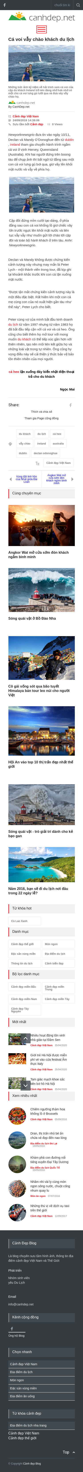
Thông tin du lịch (22, 963)
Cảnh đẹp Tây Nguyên (20, 1010)
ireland (15, 144)
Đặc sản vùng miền (23, 953)
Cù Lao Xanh (19, 921)
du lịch (13, 324)
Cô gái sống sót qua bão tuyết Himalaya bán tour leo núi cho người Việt (39, 690)
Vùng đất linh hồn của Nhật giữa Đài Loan (26, 479)
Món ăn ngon (38, 1196)
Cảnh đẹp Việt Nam (26, 116)
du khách (24, 339)
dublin (69, 140)
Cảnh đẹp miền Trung (54, 988)
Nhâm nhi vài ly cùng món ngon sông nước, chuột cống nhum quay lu (50, 1186)
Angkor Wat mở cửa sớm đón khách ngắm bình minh (56, 479)
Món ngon (51, 944)
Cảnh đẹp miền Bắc (23, 986)
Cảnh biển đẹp (54, 963)
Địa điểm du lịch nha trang (28, 1425)
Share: (13, 405)
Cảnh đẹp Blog (32, 1463)
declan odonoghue (46, 453)
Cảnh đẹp (36, 124)
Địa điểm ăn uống (22, 1396)
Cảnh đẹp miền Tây (57, 999)
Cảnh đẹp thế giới (22, 944)
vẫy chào (25, 443)
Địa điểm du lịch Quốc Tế (45, 1167)
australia (58, 443)
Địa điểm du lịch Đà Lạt (44, 1143)
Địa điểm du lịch (55, 953)
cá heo (14, 372)
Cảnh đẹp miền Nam (24, 999)
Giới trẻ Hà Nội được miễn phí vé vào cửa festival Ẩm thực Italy (49, 1059)
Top (66, 1452)
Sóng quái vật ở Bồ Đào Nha (32, 618)
